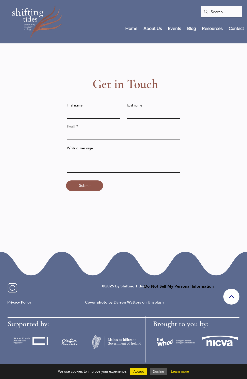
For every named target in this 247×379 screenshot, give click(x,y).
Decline (158, 371)
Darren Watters (127, 302)
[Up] (231, 297)
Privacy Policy (19, 302)
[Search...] (221, 11)
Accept (138, 371)
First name (74, 105)
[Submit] (84, 185)
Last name (134, 105)
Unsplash (156, 302)
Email (71, 126)
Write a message (80, 148)
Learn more (180, 371)
